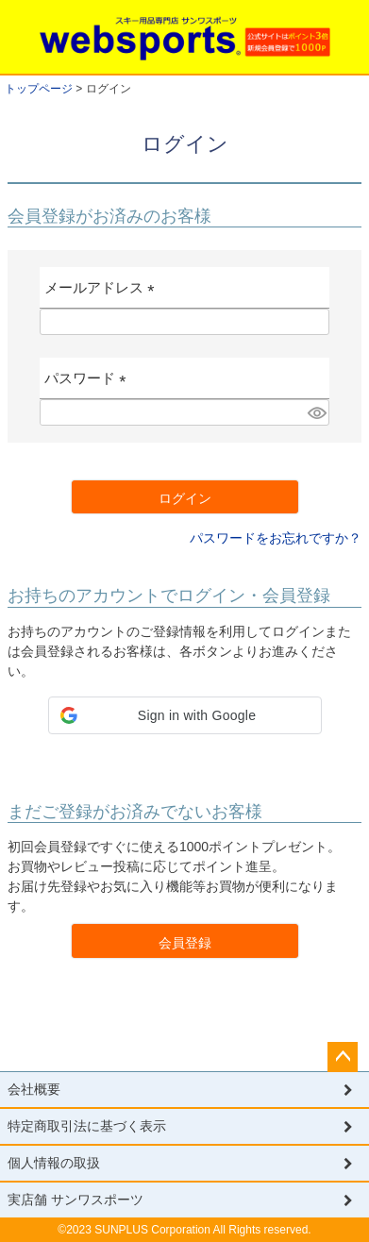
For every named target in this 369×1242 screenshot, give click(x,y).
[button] (185, 715)
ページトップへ (342, 1057)
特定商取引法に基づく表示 (87, 1125)
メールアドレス (103, 294)
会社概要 (34, 1089)
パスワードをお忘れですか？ (275, 537)
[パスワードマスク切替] (315, 412)
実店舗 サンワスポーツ (75, 1199)
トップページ (39, 88)
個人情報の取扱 (54, 1162)
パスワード (89, 384)
